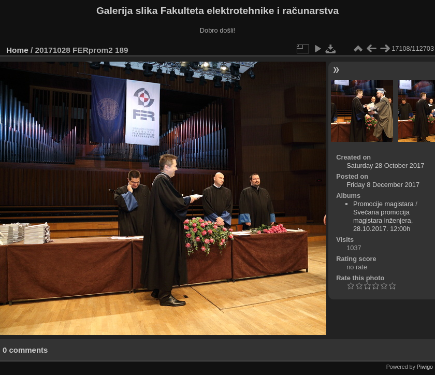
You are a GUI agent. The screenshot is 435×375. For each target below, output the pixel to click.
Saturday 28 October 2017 (385, 165)
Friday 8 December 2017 (382, 185)
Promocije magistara (383, 204)
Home (17, 50)
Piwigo (425, 367)
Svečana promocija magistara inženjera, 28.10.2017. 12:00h (383, 220)
